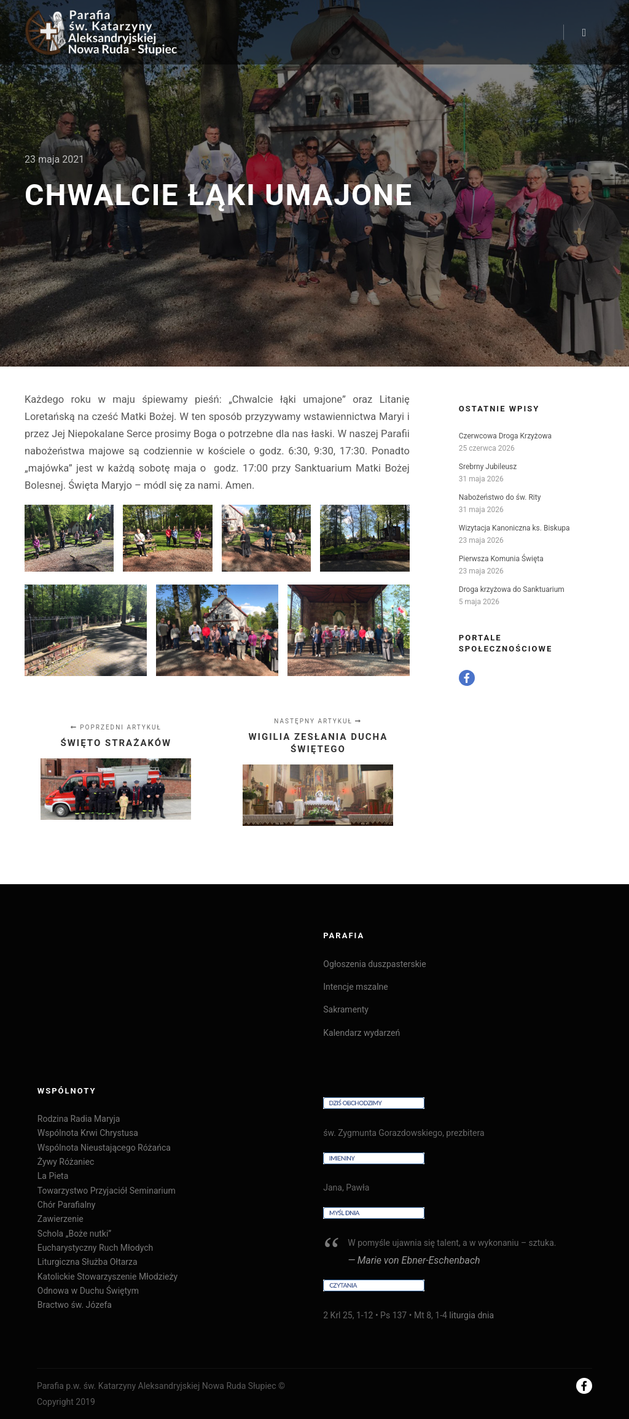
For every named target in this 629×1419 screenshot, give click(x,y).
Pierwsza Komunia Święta (501, 558)
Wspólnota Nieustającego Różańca (104, 1148)
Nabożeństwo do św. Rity (500, 497)
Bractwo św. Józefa (74, 1305)
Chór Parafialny (66, 1205)
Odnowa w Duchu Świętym (88, 1291)
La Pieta (52, 1176)
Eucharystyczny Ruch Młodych (95, 1248)
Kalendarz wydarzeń (361, 1033)
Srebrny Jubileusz (488, 466)
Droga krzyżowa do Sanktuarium (512, 589)
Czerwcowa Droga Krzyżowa (505, 436)
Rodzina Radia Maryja (78, 1119)
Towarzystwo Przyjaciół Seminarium (106, 1190)
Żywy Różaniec (65, 1162)
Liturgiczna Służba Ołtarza (87, 1262)
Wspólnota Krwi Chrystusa (87, 1133)
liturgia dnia (471, 1315)
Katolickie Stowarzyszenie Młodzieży (107, 1276)
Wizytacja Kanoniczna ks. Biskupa (514, 528)
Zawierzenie (60, 1219)
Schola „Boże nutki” (74, 1233)
